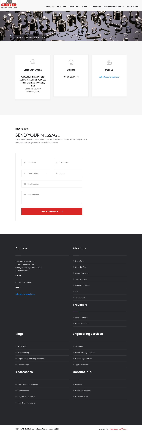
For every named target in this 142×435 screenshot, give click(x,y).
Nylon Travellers (81, 323)
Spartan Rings (23, 365)
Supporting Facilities (83, 358)
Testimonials (80, 297)
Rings (84, 7)
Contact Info (30, 37)
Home (19, 37)
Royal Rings (22, 346)
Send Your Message (52, 211)
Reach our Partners (83, 391)
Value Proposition (82, 285)
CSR (77, 291)
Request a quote (81, 397)
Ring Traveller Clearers (27, 403)
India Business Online (118, 429)
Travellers (73, 7)
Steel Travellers (81, 317)
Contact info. (132, 7)
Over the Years (81, 267)
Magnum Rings (24, 352)
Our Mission (80, 261)
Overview (79, 346)
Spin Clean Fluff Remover (28, 384)
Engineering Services (114, 7)
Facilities (61, 7)
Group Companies (82, 273)
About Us (50, 7)
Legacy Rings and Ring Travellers (31, 358)
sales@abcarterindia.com (109, 77)
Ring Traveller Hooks (26, 397)
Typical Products (82, 365)
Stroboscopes (23, 391)
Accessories (95, 7)
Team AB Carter (81, 279)
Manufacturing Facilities (85, 352)
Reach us (78, 384)
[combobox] (35, 173)
